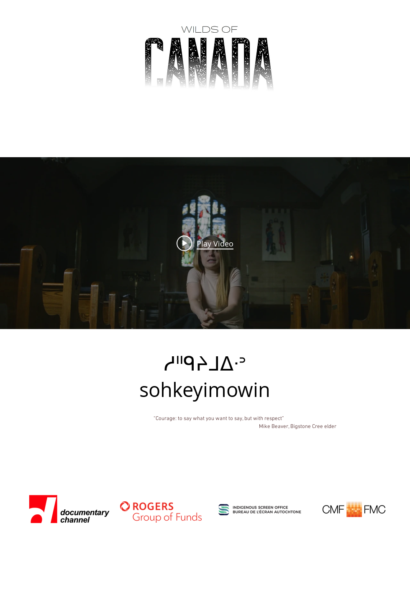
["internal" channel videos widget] (205, 243)
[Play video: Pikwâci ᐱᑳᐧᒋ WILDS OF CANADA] (205, 243)
